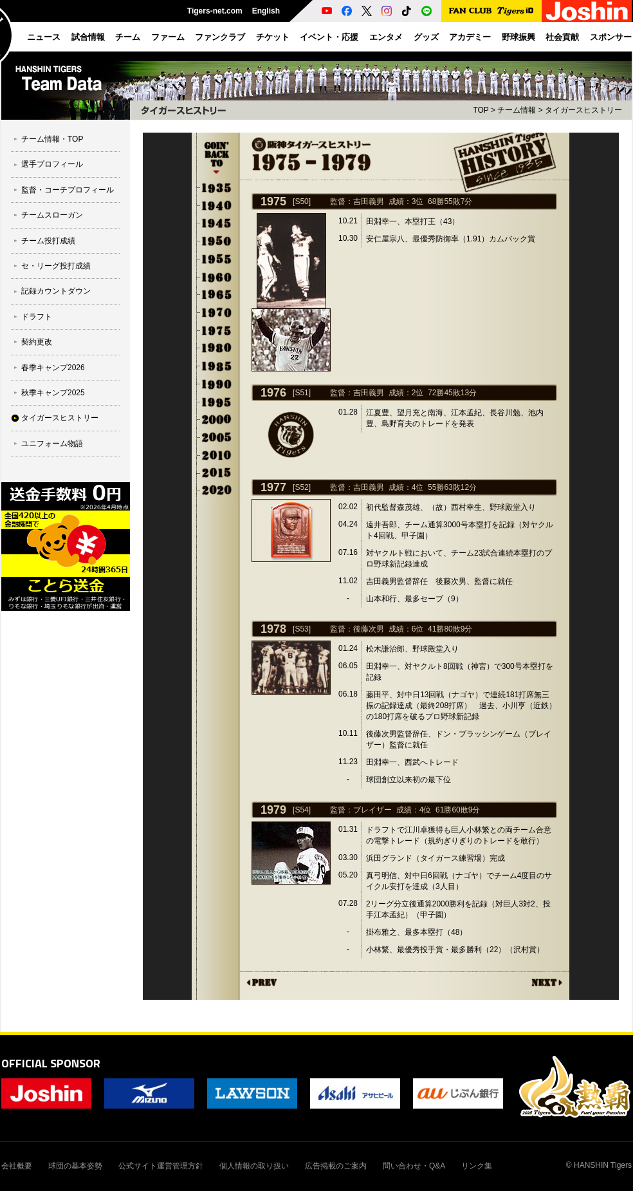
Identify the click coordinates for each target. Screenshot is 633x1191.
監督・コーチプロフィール (67, 189)
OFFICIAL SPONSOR (50, 1063)
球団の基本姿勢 (75, 1165)
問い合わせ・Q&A (414, 1165)
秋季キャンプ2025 (53, 392)
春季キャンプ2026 (53, 367)
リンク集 (476, 1165)
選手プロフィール (52, 164)
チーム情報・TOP (52, 139)
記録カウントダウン (56, 290)
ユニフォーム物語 (52, 443)
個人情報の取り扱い (254, 1165)
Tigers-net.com (215, 10)
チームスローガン (52, 215)
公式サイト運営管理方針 (160, 1165)
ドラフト (36, 316)
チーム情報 (516, 110)
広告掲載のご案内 (336, 1165)
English (266, 10)
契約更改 (36, 341)
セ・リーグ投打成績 (56, 265)
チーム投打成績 (48, 240)
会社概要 (16, 1165)
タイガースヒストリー (59, 417)
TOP (480, 110)
